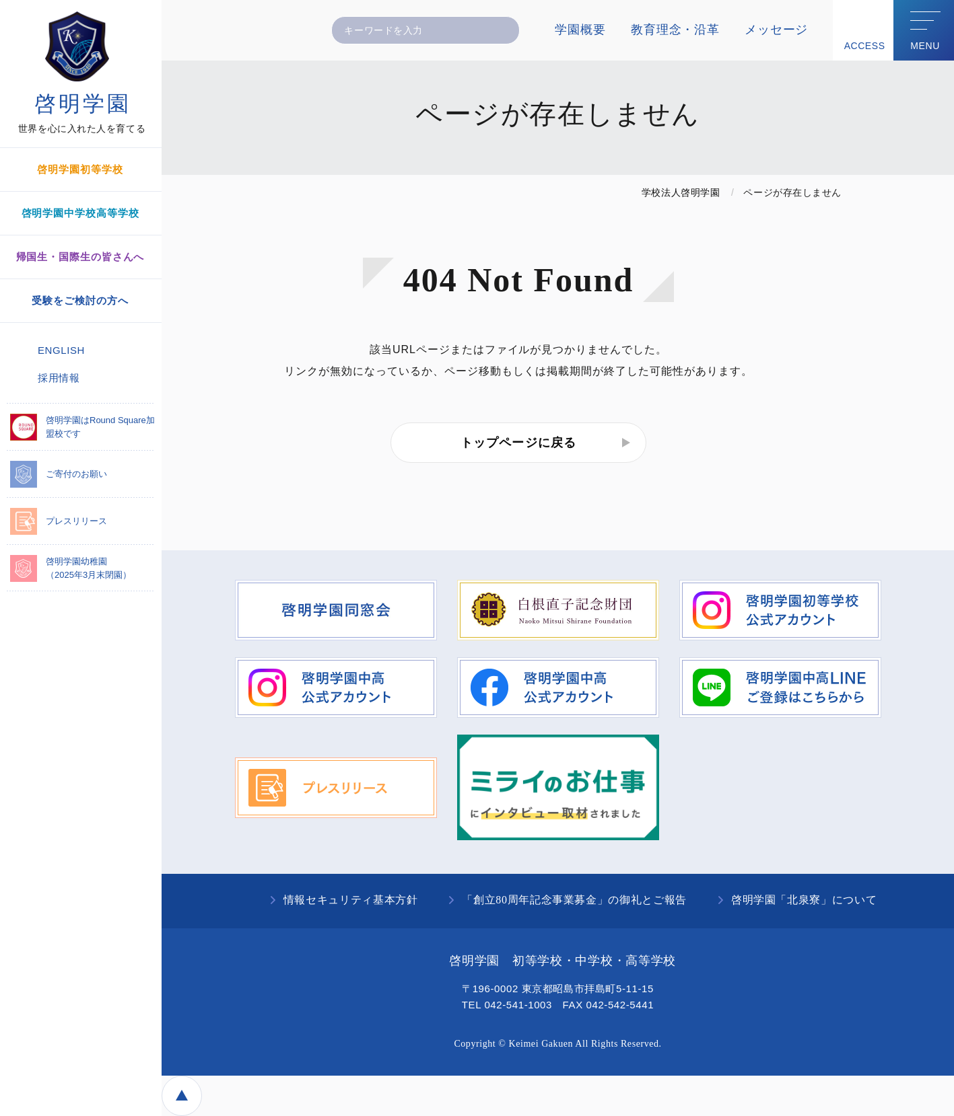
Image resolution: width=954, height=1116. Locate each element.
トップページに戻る (518, 442)
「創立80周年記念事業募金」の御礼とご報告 (574, 899)
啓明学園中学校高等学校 (80, 213)
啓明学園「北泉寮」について (804, 899)
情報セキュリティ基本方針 (350, 899)
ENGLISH (61, 350)
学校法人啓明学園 (681, 192)
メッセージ (776, 29)
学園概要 (580, 29)
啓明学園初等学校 (80, 169)
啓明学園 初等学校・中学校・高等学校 (562, 960)
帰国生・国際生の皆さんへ (80, 256)
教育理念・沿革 (675, 29)
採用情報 (58, 377)
